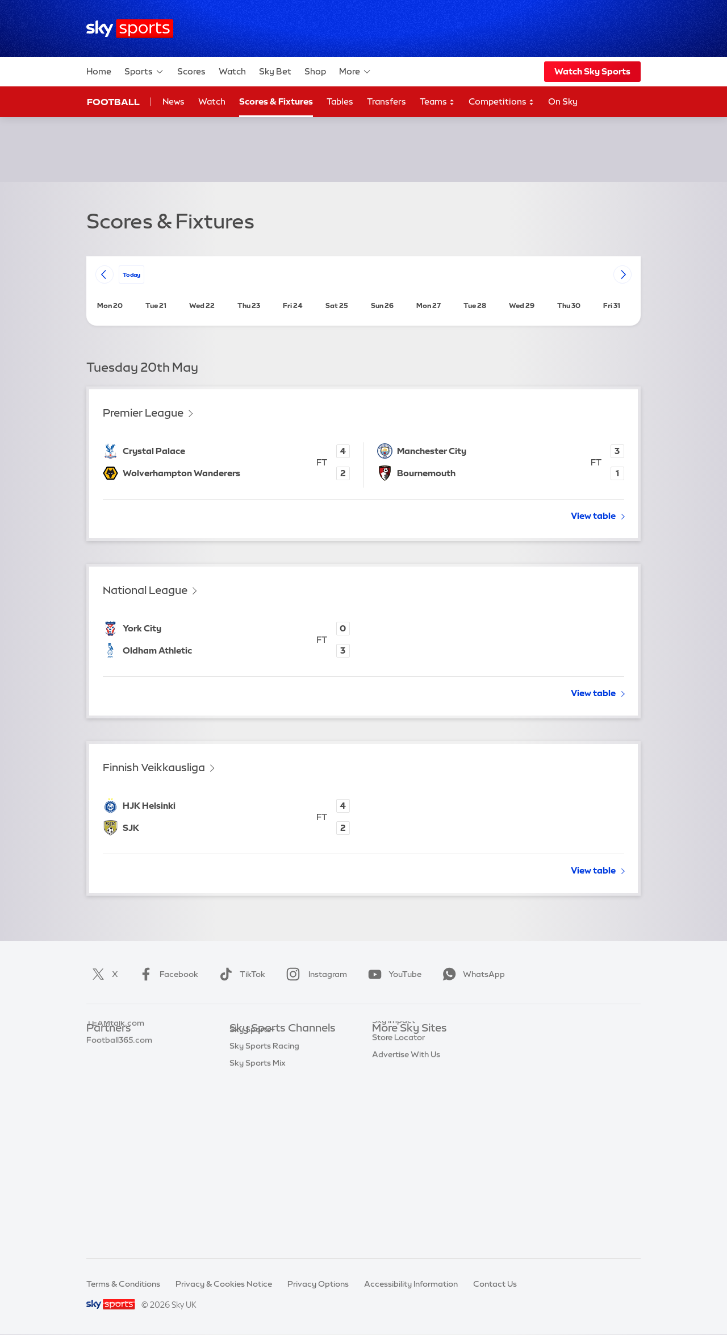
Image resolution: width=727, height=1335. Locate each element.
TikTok (240, 974)
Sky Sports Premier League (280, 1062)
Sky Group (391, 1096)
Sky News (390, 1062)
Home (98, 71)
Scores (191, 71)
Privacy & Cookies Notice (224, 1284)
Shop (315, 71)
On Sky (563, 101)
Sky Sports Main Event (271, 1046)
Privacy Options (318, 1284)
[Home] (129, 28)
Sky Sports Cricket (264, 1096)
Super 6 (100, 1062)
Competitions (501, 102)
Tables (340, 101)
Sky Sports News (261, 1181)
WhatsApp (471, 974)
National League (145, 590)
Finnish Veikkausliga (154, 767)
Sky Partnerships (404, 1130)
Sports (144, 71)
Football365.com (119, 1096)
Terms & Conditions (123, 1284)
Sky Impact (393, 1147)
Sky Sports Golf (259, 1113)
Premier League (143, 412)
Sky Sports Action (263, 1164)
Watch (232, 71)
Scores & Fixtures (276, 101)
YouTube (392, 974)
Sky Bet (275, 71)
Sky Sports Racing (264, 1214)
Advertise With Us (406, 1181)
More (355, 71)
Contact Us (495, 1284)
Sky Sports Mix (257, 1232)
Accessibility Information (411, 1284)
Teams (437, 102)
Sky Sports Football (267, 1079)
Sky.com (389, 1046)
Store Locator (398, 1164)
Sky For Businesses (408, 1113)
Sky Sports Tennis (262, 1147)
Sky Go (385, 1079)
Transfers (386, 101)
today (131, 274)
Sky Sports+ (252, 1198)
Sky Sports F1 (255, 1130)
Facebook (166, 974)
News (173, 101)
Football (113, 101)
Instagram (314, 974)
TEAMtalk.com (115, 1079)
